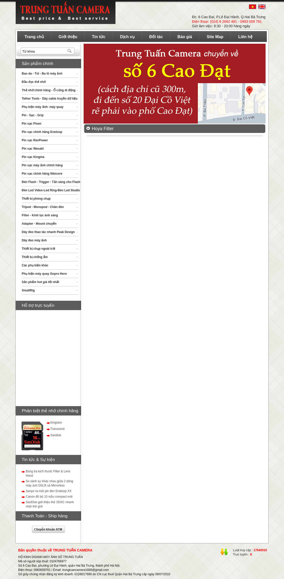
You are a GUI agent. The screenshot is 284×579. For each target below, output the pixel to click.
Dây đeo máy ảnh (34, 240)
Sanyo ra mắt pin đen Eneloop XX (49, 491)
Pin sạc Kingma (33, 157)
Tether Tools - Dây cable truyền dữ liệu (49, 98)
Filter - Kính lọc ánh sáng (40, 215)
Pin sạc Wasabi (33, 148)
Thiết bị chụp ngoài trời (38, 248)
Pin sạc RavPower (35, 140)
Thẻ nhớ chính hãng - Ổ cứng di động (49, 90)
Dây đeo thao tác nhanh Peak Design (48, 232)
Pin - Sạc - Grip (32, 115)
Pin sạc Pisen (31, 123)
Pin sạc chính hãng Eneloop (42, 132)
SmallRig (28, 290)
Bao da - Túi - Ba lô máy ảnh (42, 73)
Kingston (56, 422)
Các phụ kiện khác (35, 265)
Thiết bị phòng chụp (36, 198)
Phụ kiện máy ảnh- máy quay (42, 107)
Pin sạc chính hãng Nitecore (42, 173)
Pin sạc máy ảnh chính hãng (42, 165)
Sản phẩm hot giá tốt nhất (40, 282)
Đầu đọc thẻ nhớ (33, 82)
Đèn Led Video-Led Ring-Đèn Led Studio (51, 190)
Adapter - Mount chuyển (39, 223)
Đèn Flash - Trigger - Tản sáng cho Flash (51, 182)
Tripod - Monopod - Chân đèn (43, 207)
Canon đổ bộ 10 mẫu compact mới (49, 496)
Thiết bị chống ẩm (35, 257)
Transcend (57, 429)
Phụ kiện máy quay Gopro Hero (44, 273)
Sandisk (55, 435)
